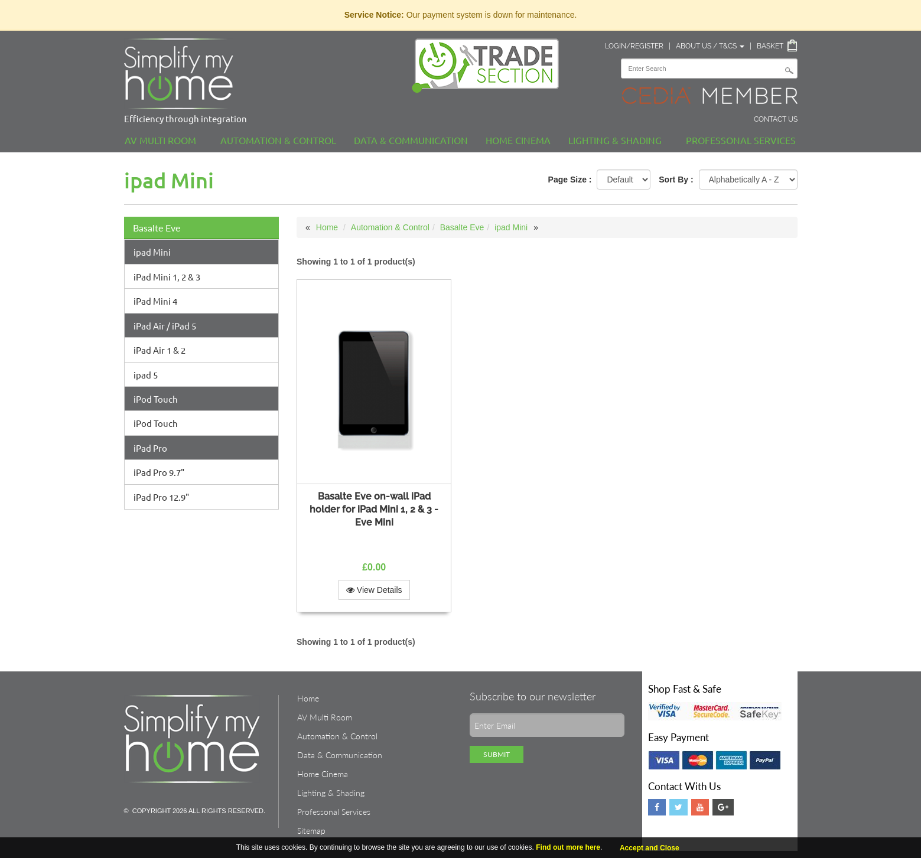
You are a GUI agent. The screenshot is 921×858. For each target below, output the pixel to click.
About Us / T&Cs (710, 46)
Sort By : (676, 179)
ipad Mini (152, 251)
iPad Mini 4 (155, 300)
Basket (770, 46)
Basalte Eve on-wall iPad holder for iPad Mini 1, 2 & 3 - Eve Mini (374, 509)
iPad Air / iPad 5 (165, 325)
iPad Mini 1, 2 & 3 (167, 276)
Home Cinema (518, 140)
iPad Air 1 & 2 (159, 349)
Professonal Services (741, 140)
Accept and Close (649, 848)
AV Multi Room (160, 140)
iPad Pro (150, 448)
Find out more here (568, 847)
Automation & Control (278, 140)
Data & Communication (411, 140)
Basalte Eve (156, 227)
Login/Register (634, 46)
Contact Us (776, 119)
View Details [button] (374, 590)
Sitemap (311, 831)
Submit (496, 754)
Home (327, 227)
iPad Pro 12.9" (161, 497)
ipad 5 (146, 374)
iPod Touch (156, 398)
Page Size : (570, 179)
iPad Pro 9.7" (159, 472)
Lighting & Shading (615, 140)
